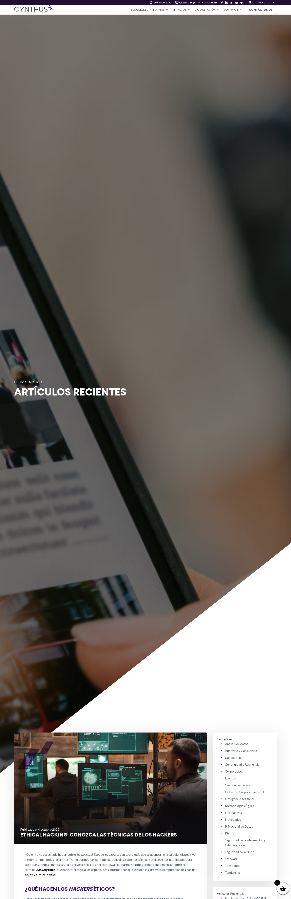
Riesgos (230, 833)
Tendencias (232, 872)
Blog (251, 2)
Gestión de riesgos (238, 785)
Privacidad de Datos (239, 826)
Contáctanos (261, 10)
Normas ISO (233, 812)
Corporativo (233, 771)
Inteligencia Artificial (239, 799)
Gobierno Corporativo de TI (244, 792)
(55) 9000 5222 (162, 2)
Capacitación (207, 9)
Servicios (182, 9)
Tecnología (232, 865)
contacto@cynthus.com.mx (198, 2)
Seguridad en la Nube (239, 852)
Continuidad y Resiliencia (242, 764)
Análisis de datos (236, 744)
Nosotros (266, 2)
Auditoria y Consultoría (241, 751)
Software (233, 9)
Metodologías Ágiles (239, 806)
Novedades (233, 819)
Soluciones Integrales (150, 9)
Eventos (230, 778)
